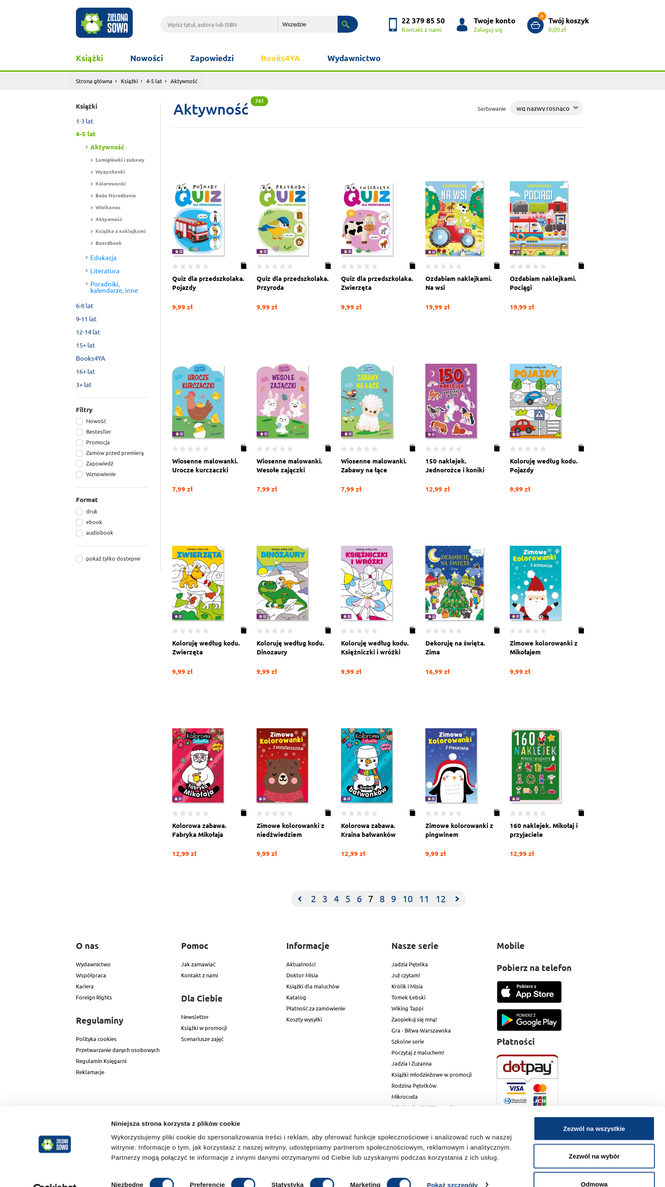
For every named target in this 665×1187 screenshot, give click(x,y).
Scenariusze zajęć (202, 1037)
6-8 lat (84, 305)
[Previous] (299, 898)
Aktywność (107, 147)
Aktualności (301, 963)
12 (441, 897)
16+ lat (85, 371)
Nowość (96, 421)
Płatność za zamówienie (315, 1007)
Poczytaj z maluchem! (417, 1051)
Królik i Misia (407, 985)
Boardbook (108, 242)
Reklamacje (90, 1071)
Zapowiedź (99, 463)
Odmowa (594, 1164)
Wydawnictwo (354, 58)
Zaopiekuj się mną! (414, 1018)
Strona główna (94, 80)
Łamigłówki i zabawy (120, 159)
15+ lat (85, 345)
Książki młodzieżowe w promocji (431, 1073)
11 (424, 897)
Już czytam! (405, 974)
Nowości (146, 58)
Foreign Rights (94, 996)
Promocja (98, 442)
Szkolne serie (407, 1040)
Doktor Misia (302, 974)
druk (92, 511)
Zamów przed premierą (115, 452)
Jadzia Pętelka (409, 963)
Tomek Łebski (408, 996)
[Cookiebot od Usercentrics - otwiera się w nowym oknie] (55, 1170)
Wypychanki (110, 171)
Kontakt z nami (199, 974)
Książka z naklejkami (120, 230)
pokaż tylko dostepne (113, 558)
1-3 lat (84, 121)
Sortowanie (492, 108)
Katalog (296, 996)
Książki (89, 58)
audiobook (99, 532)
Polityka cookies (96, 1037)
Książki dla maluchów (312, 985)
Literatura (105, 271)
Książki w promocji (204, 1026)
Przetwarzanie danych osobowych (117, 1048)
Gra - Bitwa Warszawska (421, 1029)
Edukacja (103, 257)
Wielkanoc (107, 207)
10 (407, 897)
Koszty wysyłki (304, 1018)
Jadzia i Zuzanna (411, 1062)
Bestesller (98, 431)
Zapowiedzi (212, 58)
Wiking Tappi (407, 1007)
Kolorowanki (110, 183)
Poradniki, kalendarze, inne (114, 287)
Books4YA (280, 58)
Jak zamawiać (198, 963)
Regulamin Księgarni (101, 1060)
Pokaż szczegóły (452, 1165)
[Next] (457, 898)
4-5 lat (154, 80)
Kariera (85, 985)
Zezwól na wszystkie (594, 1108)
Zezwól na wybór (594, 1136)
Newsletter (195, 1015)
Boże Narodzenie (115, 195)
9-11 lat (86, 318)
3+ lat (84, 384)
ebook (94, 522)
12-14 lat (88, 332)
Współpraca (91, 974)
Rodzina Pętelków (413, 1084)
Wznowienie (101, 474)
